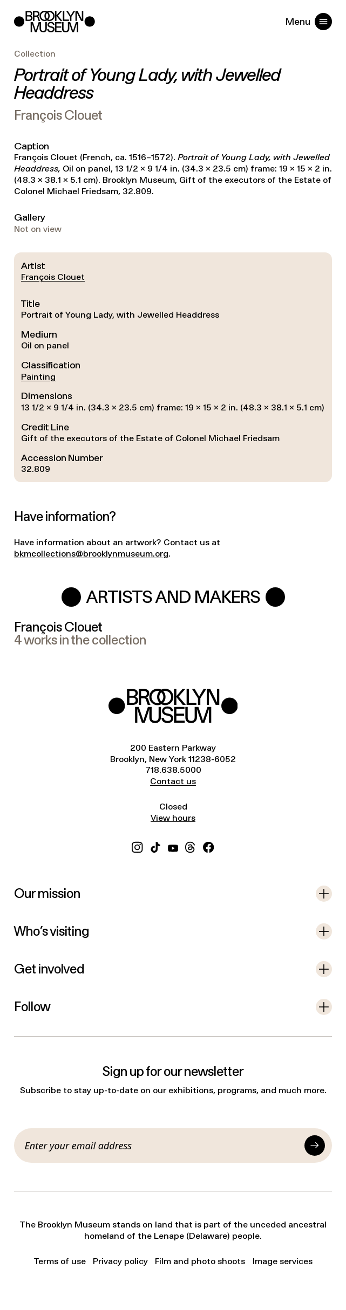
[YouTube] (173, 846)
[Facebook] (208, 846)
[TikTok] (155, 846)
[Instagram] (137, 846)
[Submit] (314, 1145)
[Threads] (190, 846)
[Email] (162, 1145)
